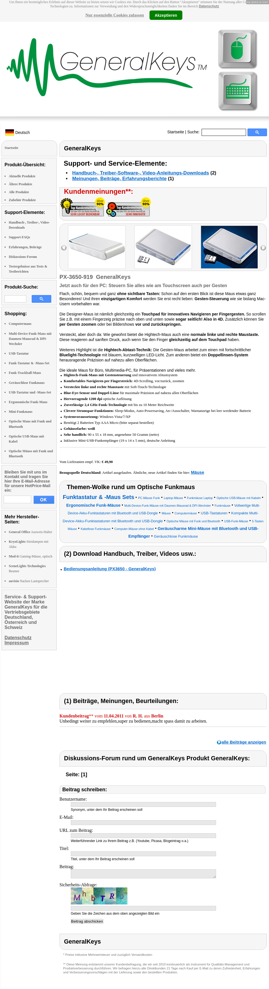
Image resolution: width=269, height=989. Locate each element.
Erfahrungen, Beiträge (25, 247)
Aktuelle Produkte (22, 176)
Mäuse (197, 472)
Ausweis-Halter (30, 532)
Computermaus (20, 324)
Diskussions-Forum (23, 257)
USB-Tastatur (19, 353)
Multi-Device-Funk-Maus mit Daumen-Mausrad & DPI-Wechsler (30, 339)
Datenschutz (209, 6)
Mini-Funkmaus (20, 412)
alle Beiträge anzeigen (243, 742)
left (64, 248)
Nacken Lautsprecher (29, 581)
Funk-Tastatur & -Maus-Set (29, 363)
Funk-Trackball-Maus (25, 373)
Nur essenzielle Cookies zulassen (114, 15)
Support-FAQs (19, 237)
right (263, 248)
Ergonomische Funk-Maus (28, 402)
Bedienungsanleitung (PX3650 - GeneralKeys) (110, 568)
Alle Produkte (19, 192)
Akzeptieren (166, 15)
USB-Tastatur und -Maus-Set (30, 392)
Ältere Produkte (20, 184)
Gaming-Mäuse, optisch (30, 556)
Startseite (175, 132)
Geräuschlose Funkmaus (26, 383)
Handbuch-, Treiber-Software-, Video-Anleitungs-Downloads (140, 173)
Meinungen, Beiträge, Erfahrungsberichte (119, 178)
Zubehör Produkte (22, 200)
